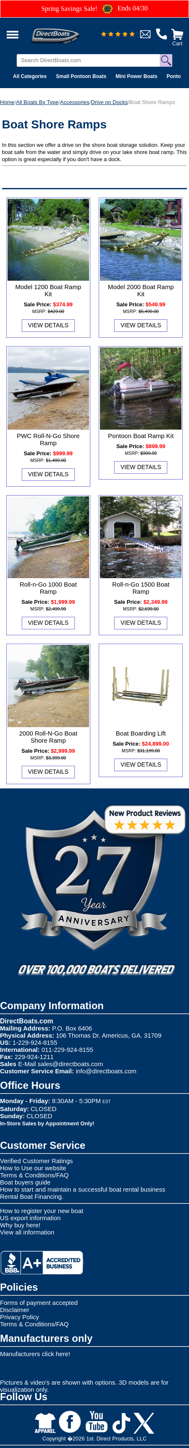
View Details (48, 325)
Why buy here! (20, 1225)
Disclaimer (14, 1309)
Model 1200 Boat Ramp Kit (48, 290)
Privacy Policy (19, 1316)
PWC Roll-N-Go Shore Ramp (48, 439)
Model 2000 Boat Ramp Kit (141, 290)
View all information (27, 1232)
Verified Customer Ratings (36, 1160)
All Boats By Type (37, 102)
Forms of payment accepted (39, 1302)
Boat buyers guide (25, 1182)
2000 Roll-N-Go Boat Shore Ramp (48, 737)
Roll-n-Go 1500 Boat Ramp (140, 588)
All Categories (30, 76)
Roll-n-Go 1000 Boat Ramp (48, 588)
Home (7, 102)
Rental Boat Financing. (32, 1196)
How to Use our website (33, 1167)
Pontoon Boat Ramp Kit (141, 435)
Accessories (74, 102)
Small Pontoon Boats (81, 76)
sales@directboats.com (70, 1063)
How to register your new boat (41, 1210)
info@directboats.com (106, 1071)
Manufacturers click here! (35, 1353)
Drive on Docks (109, 102)
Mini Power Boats (136, 76)
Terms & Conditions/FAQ (34, 1175)
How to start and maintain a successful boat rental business (82, 1189)
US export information (30, 1217)
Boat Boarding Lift (141, 733)
